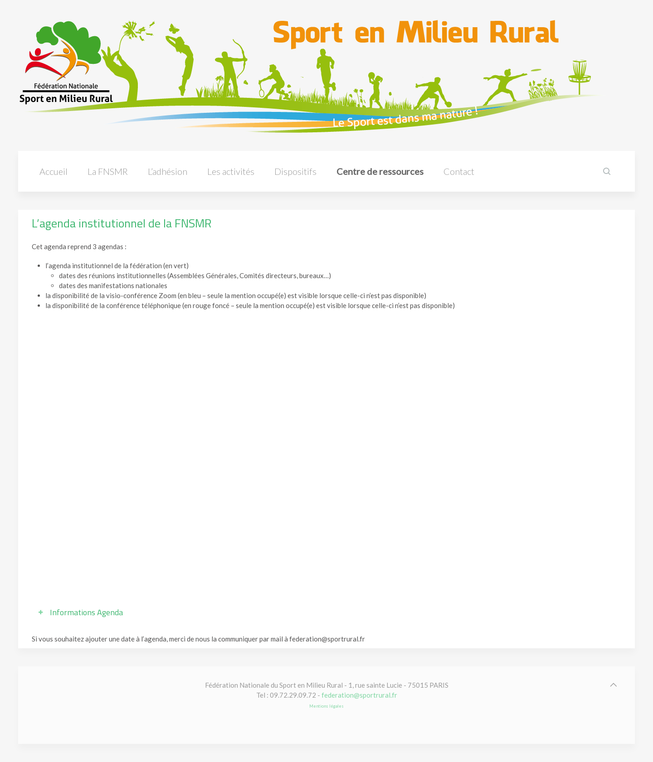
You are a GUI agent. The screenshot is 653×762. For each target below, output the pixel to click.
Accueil (53, 171)
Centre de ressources (380, 171)
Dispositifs (295, 171)
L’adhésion (167, 171)
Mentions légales (326, 706)
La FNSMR (108, 171)
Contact (458, 171)
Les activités (230, 171)
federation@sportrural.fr (359, 695)
